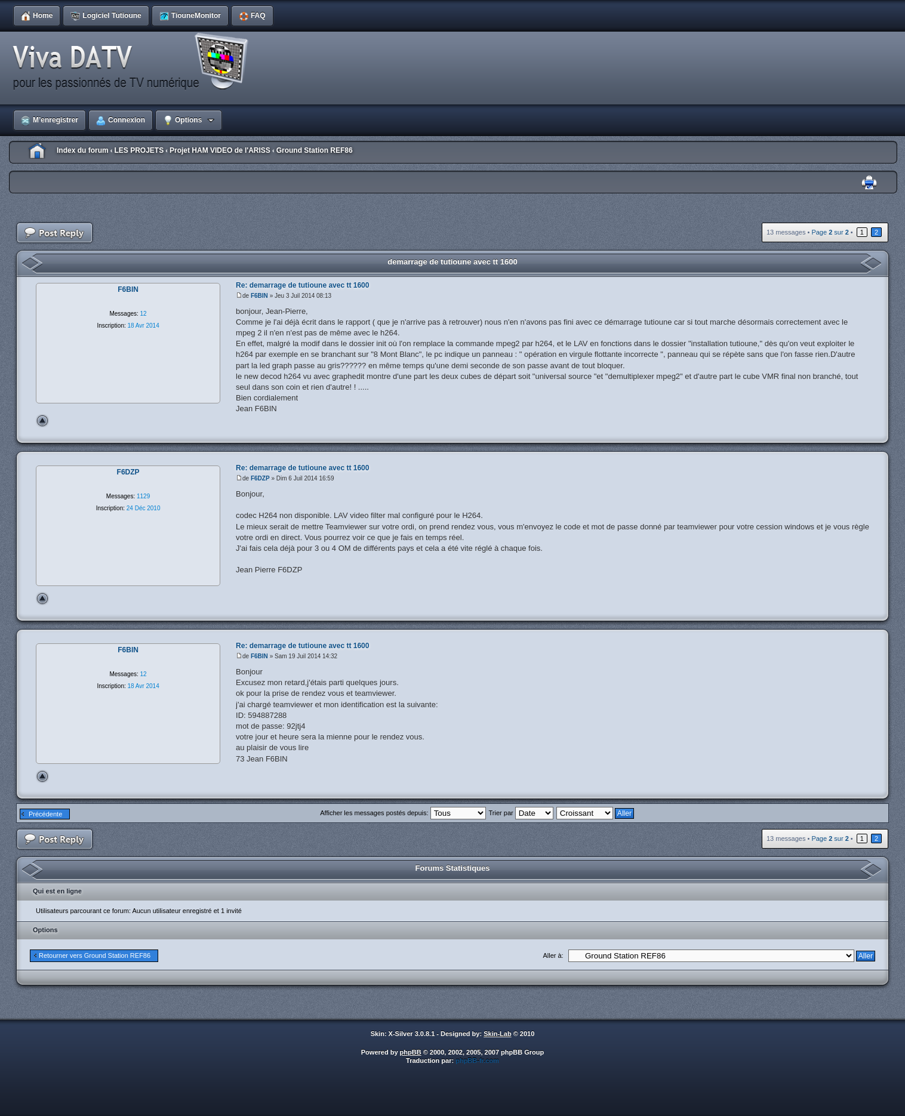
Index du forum (83, 150)
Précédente (45, 814)
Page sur (829, 232)
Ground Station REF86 (314, 150)
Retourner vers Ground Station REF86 (94, 955)
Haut (42, 420)
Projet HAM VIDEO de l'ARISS (220, 150)
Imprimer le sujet (869, 182)
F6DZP (260, 478)
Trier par (521, 812)
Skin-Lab (497, 1033)
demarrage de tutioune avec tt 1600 (452, 261)
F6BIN (259, 295)
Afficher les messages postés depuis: (402, 812)
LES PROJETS (139, 150)
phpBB (410, 1052)
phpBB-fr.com (477, 1060)
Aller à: (553, 955)
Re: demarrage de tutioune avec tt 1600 (302, 285)
